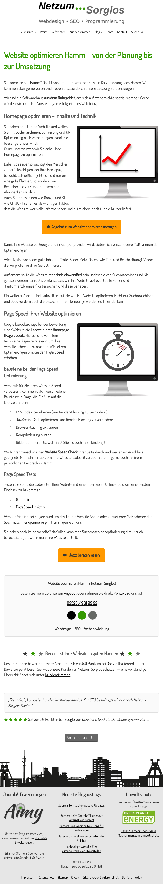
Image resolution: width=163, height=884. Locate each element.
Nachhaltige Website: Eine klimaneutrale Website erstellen (81, 848)
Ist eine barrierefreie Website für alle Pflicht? (81, 838)
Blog (101, 32)
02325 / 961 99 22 (82, 603)
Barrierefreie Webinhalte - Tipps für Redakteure (81, 828)
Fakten (75, 877)
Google (112, 663)
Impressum (28, 877)
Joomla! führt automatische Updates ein (81, 807)
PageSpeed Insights (30, 506)
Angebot (70, 593)
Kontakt (130, 32)
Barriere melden (132, 877)
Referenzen (55, 32)
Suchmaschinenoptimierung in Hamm (32, 522)
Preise (38, 32)
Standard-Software (31, 857)
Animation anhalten (81, 737)
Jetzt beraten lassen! (82, 555)
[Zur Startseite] (81, 13)
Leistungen (17, 32)
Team (116, 32)
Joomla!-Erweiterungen (31, 840)
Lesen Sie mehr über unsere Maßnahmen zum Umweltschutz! (138, 833)
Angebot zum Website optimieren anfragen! (81, 226)
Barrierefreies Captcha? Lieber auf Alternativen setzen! (81, 817)
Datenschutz (46, 877)
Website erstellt (65, 537)
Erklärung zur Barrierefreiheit (100, 877)
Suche (144, 32)
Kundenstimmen (81, 32)
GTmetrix (23, 499)
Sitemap (62, 877)
